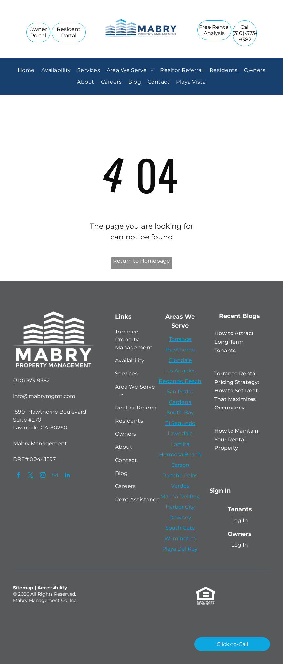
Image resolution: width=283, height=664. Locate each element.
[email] (55, 476)
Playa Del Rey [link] (180, 549)
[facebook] (18, 476)
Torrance (180, 339)
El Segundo (180, 423)
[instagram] (42, 476)
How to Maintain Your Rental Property (236, 439)
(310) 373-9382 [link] (31, 380)
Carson (180, 465)
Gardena (180, 402)
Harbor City (180, 507)
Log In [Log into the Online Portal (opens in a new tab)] (240, 520)
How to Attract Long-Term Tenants (234, 341)
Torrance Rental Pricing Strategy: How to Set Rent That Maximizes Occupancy (236, 390)
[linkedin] (67, 476)
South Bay (180, 412)
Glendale (180, 360)
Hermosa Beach (180, 454)
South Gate (180, 528)
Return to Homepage (141, 261)
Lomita (180, 444)
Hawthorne (180, 350)
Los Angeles (180, 371)
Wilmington (180, 538)
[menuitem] (26, 70)
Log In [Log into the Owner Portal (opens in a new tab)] (240, 545)
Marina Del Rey (180, 496)
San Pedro (180, 392)
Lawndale (180, 433)
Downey (180, 517)
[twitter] (30, 476)
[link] (245, 33)
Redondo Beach (180, 381)
